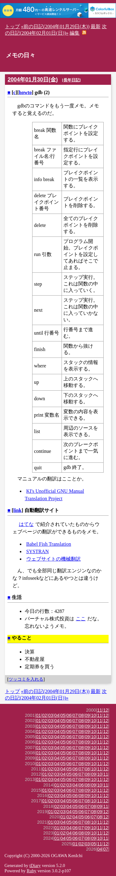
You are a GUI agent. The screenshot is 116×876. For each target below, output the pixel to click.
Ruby (31, 870)
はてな (26, 524)
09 (87, 715)
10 (93, 715)
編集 (74, 33)
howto (25, 92)
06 (69, 715)
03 (50, 715)
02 (44, 715)
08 (81, 715)
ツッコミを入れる (26, 679)
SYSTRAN (37, 551)
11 (99, 710)
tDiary (35, 865)
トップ (12, 26)
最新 (96, 26)
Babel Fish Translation (48, 544)
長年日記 (71, 80)
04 (56, 715)
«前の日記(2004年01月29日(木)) (55, 26)
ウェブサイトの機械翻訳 (53, 559)
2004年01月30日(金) (33, 79)
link (17, 510)
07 (75, 715)
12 (105, 710)
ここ (81, 618)
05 (62, 715)
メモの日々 (20, 55)
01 (38, 715)
